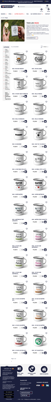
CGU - (19, 399)
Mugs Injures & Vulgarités (7, 76)
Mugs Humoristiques (7, 73)
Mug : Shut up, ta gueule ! (39, 144)
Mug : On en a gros (37, 68)
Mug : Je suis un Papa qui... (19, 350)
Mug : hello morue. (37, 94)
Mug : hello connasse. (18, 119)
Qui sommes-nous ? (24, 384)
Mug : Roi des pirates (18, 68)
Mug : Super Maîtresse (38, 194)
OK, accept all (9, 392)
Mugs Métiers (6, 80)
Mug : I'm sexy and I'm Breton (20, 94)
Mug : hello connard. (38, 119)
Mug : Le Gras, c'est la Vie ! (39, 169)
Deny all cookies (8, 394)
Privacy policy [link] (9, 399)
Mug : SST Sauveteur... (38, 350)
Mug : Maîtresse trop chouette (18, 220)
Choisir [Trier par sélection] (45, 46)
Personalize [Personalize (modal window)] (8, 396)
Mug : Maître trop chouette (39, 219)
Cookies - (39, 399)
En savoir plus (31, 38)
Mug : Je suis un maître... (19, 325)
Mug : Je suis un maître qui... (18, 299)
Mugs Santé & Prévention (7, 88)
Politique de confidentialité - (30, 399)
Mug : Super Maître (17, 194)
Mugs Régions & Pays (7, 84)
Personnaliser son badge (25, 382)
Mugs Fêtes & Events (6, 63)
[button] (26, 392)
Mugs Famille (6, 60)
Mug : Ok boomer (16, 144)
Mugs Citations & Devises (7, 56)
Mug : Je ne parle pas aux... (19, 169)
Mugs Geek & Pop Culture (6, 68)
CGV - (22, 399)
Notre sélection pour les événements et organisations (7, 96)
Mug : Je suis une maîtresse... (16, 246)
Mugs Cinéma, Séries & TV (7, 51)
